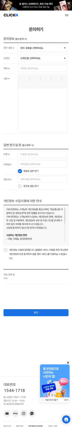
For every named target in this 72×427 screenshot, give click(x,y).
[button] (21, 78)
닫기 (66, 400)
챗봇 (66, 419)
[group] (55, 380)
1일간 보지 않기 (51, 400)
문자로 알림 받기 (31, 186)
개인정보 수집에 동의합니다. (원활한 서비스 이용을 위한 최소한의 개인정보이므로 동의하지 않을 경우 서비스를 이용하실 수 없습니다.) (38, 254)
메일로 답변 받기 (31, 171)
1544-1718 (14, 390)
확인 (36, 312)
